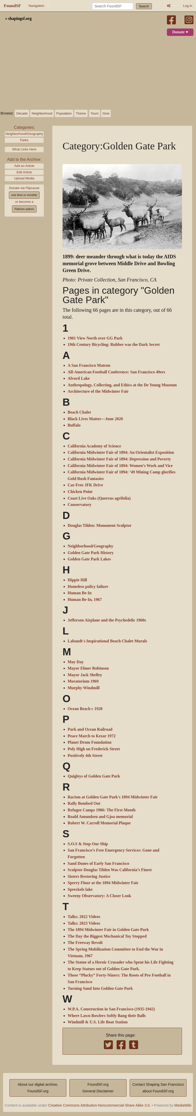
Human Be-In (80, 593)
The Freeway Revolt (85, 942)
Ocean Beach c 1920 (85, 709)
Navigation (36, 6)
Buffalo (74, 425)
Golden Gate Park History (91, 552)
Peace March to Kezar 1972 (92, 736)
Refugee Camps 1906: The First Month (102, 810)
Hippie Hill (77, 580)
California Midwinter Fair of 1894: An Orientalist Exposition (121, 452)
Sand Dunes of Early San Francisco (98, 863)
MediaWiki (182, 1105)
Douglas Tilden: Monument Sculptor (100, 525)
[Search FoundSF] (112, 6)
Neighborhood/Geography (24, 134)
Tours (95, 113)
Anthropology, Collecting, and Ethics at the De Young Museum (122, 385)
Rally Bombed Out (84, 803)
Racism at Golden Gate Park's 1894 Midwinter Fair (113, 797)
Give (106, 113)
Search (144, 6)
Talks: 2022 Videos (84, 916)
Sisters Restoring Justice (89, 876)
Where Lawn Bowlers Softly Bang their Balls (107, 1015)
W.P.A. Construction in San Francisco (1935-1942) (111, 1009)
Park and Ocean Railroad (90, 729)
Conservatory (79, 504)
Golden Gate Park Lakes (89, 559)
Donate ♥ (180, 32)
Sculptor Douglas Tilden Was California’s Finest (110, 870)
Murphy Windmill (84, 688)
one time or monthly (24, 194)
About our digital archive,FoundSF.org (38, 1087)
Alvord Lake (79, 378)
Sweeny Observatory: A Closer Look (99, 896)
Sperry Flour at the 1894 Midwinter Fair (103, 883)
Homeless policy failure (88, 586)
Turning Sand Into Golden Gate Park (100, 988)
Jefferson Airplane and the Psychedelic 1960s (107, 620)
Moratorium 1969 (83, 681)
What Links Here (24, 149)
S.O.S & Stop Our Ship (88, 844)
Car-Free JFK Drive (85, 485)
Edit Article (24, 172)
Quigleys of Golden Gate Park (94, 776)
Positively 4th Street (85, 755)
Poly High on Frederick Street (94, 749)
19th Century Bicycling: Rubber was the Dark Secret (114, 344)
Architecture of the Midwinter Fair (98, 391)
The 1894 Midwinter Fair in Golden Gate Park (108, 929)
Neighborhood (42, 113)
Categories (23, 127)
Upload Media (24, 178)
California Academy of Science (94, 446)
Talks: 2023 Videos (84, 923)
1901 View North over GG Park (95, 338)
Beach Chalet (79, 412)
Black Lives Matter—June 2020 (95, 419)
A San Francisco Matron (89, 365)
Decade (22, 113)
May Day (76, 662)
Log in (187, 6)
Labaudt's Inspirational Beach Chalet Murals (107, 641)
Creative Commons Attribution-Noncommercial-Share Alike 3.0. (99, 1105)
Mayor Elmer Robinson (88, 668)
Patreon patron (24, 208)
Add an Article (24, 166)
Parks (24, 140)
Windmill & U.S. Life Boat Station (98, 1022)
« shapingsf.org (18, 18)
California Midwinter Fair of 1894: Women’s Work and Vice (120, 465)
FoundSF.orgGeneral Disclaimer (98, 1087)
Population (64, 113)
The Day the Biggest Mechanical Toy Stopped (107, 936)
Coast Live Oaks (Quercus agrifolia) (99, 498)
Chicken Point (80, 491)
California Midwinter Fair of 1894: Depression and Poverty (119, 459)
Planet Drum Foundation (90, 742)
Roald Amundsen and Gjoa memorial (100, 816)
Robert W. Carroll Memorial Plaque (99, 823)
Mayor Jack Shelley (85, 675)
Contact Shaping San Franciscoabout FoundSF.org (158, 1087)
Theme (81, 113)
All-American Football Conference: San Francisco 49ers (116, 372)
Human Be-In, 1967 (85, 599)
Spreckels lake (80, 889)
